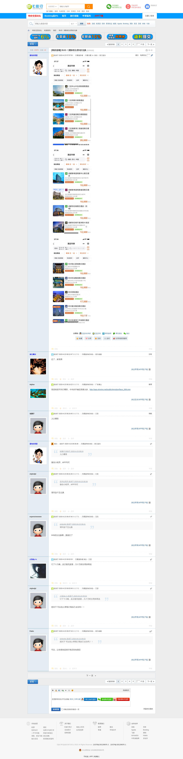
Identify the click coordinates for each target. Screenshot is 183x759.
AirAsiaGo (134, 735)
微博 (99, 727)
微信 (111, 727)
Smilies (72, 690)
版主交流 (34, 739)
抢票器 (98, 24)
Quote (66, 690)
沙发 (150, 354)
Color (56, 690)
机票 (33, 727)
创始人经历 (80, 727)
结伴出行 (34, 730)
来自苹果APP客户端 (139, 369)
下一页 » (91, 676)
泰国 (56, 11)
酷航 (114, 24)
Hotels (145, 735)
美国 (87, 11)
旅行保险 (74, 16)
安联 (139, 24)
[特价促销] (56, 50)
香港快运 (109, 24)
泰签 (143, 24)
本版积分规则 (148, 709)
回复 (56, 349)
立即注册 (77, 699)
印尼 (78, 11)
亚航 (93, 24)
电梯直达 (143, 55)
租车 (64, 16)
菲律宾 (73, 11)
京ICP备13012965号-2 (101, 745)
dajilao (32, 384)
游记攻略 (46, 736)
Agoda (119, 24)
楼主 (137, 55)
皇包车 (145, 738)
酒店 (54, 30)
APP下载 (99, 16)
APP (91, 756)
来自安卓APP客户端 (139, 399)
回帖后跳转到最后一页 (70, 709)
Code (69, 690)
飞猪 (133, 733)
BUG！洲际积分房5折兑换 (68, 30)
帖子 (72, 24)
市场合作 (113, 730)
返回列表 (111, 44)
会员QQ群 (79, 730)
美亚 (135, 24)
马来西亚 (62, 11)
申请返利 (86, 16)
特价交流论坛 (34, 16)
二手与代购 (35, 733)
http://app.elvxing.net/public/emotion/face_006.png (110, 389)
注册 (147, 16)
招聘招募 (68, 733)
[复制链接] (90, 50)
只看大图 (88, 55)
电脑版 (96, 756)
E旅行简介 (68, 727)
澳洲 (83, 11)
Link (62, 690)
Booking (126, 24)
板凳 (150, 384)
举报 (150, 349)
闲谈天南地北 (48, 733)
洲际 (131, 24)
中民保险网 (135, 738)
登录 (152, 16)
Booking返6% (51, 16)
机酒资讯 (47, 30)
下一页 (149, 44)
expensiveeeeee (36, 517)
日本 (68, 11)
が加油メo (33, 559)
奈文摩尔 (33, 354)
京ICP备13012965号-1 (118, 745)
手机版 (86, 756)
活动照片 (68, 730)
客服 (99, 730)
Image (59, 690)
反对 (72, 379)
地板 (150, 413)
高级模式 (126, 690)
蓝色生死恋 (33, 55)
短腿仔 (32, 414)
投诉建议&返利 (48, 739)
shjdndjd (33, 474)
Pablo (32, 631)
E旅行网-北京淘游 (29, 30)
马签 (148, 24)
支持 (64, 379)
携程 (144, 733)
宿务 (103, 24)
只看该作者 (79, 55)
